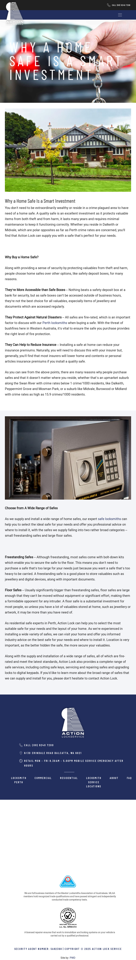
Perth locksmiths (54, 323)
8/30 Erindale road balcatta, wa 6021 (53, 752)
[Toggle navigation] (120, 15)
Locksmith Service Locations (93, 782)
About (114, 777)
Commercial (43, 777)
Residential (69, 777)
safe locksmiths (109, 519)
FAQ (129, 777)
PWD (72, 957)
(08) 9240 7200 (123, 5)
